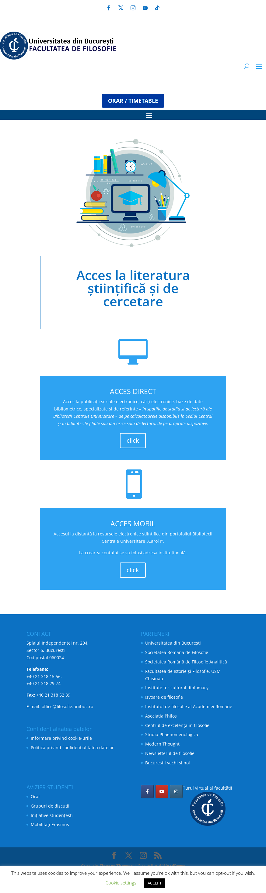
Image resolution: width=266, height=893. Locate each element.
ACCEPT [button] (155, 883)
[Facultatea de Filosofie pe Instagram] (176, 791)
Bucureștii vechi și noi (167, 763)
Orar (35, 796)
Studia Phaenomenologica (171, 734)
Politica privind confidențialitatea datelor (72, 747)
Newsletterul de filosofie (169, 753)
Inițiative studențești (52, 815)
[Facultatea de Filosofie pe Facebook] (147, 791)
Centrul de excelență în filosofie (177, 725)
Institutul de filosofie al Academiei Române (188, 706)
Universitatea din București (173, 643)
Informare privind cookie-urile (61, 738)
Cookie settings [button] (121, 883)
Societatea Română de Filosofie (176, 652)
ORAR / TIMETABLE (133, 100)
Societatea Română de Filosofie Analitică (186, 662)
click (133, 440)
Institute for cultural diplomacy (176, 688)
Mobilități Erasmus (50, 824)
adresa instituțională (164, 553)
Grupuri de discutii (50, 806)
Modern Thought (162, 744)
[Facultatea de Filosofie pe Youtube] (162, 791)
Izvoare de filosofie (164, 697)
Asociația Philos (161, 716)
